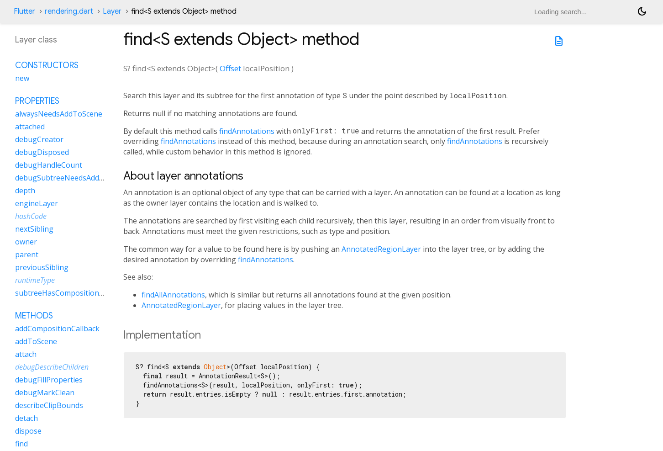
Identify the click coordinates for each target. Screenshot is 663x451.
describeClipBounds (49, 405)
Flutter (24, 11)
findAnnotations (246, 131)
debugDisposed (42, 152)
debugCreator (39, 139)
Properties (37, 101)
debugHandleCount (48, 165)
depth (25, 191)
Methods (34, 316)
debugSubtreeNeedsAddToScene (72, 178)
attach (26, 354)
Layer (112, 11)
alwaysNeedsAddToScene (58, 114)
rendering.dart (69, 11)
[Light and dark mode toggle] (642, 11)
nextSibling (34, 229)
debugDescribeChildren (52, 367)
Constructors (47, 65)
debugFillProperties (49, 380)
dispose (28, 431)
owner (26, 242)
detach (26, 418)
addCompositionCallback (57, 329)
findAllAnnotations (173, 295)
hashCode (31, 216)
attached (30, 127)
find (21, 444)
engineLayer (36, 203)
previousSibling (41, 267)
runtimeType (35, 280)
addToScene (36, 341)
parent (26, 254)
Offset (230, 68)
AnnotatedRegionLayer (381, 249)
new (22, 78)
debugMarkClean (44, 392)
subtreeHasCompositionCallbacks (73, 293)
